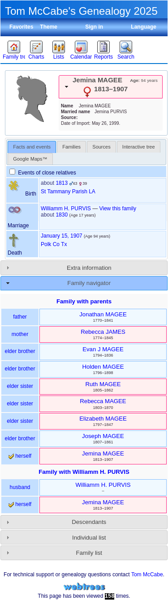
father (20, 317)
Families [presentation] (71, 146)
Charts (36, 57)
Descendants (89, 522)
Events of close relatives (42, 173)
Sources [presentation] (101, 146)
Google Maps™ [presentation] (30, 159)
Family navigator (89, 283)
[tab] (111, 86)
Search (125, 57)
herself (20, 456)
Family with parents (84, 301)
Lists (59, 57)
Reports (103, 57)
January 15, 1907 (61, 236)
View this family (117, 208)
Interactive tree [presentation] (138, 146)
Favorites (21, 27)
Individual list (89, 537)
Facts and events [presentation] (32, 146)
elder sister (20, 386)
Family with (84, 471)
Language (143, 27)
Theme (48, 27)
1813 (62, 183)
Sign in (94, 27)
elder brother (19, 351)
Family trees (14, 57)
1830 (62, 215)
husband (19, 487)
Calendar (81, 57)
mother (20, 334)
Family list (89, 552)
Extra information (89, 267)
